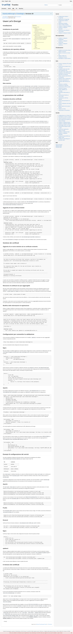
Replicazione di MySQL (63, 23)
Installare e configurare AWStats (65, 26)
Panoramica (4, 8)
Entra (71, 1)
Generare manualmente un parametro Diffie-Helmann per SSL (64, 81)
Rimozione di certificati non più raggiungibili (41, 37)
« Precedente (4, 16)
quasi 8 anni (44, 624)
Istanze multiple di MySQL (63, 24)
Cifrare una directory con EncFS (65, 118)
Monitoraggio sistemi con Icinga (65, 125)
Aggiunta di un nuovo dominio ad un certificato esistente (43, 36)
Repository (21, 8)
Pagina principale (59, 144)
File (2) (5, 621)
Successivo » (18, 16)
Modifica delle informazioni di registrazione (41, 38)
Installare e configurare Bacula (64, 122)
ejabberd (36, 47)
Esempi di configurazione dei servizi (39, 42)
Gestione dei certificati (37, 35)
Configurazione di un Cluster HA (65, 115)
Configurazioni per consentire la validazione (40, 39)
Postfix (36, 44)
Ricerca (46, 4)
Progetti (6, 1)
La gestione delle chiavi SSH (64, 69)
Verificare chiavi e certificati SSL (65, 78)
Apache (36, 41)
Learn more (59, 632)
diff (14, 16)
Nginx (35, 40)
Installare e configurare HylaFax (65, 123)
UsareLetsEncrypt (9, 13)
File (16, 8)
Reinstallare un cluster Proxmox (65, 58)
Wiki (13, 8)
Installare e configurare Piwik (64, 131)
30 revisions (50, 624)
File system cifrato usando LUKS (65, 71)
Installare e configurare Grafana (65, 32)
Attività (9, 8)
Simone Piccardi (5, 17)
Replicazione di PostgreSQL (64, 19)
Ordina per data (59, 147)
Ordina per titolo (59, 146)
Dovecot (36, 45)
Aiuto (10, 1)
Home (3, 1)
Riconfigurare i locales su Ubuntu (65, 116)
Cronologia (20, 13)
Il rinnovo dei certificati (37, 48)
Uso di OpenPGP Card (63, 70)
